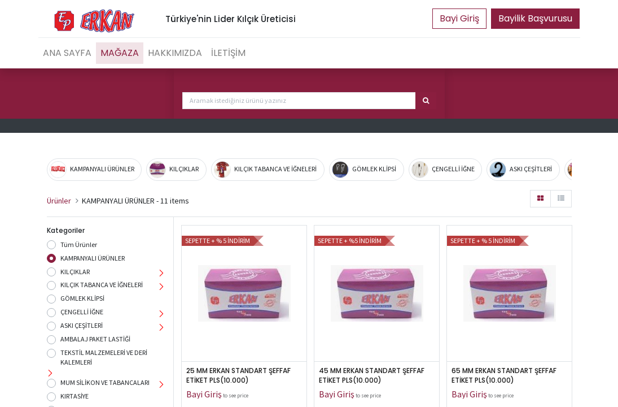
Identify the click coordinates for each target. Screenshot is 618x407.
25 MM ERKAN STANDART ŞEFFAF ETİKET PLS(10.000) (239, 375)
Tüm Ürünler (78, 244)
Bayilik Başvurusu (535, 18)
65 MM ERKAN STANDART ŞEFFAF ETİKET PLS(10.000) (505, 375)
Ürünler (59, 201)
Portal (459, 18)
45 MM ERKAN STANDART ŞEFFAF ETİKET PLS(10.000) (372, 375)
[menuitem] (67, 53)
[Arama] (425, 101)
